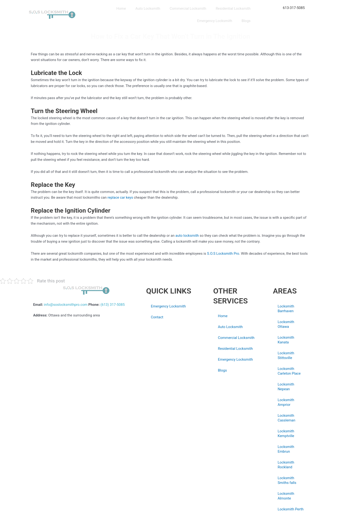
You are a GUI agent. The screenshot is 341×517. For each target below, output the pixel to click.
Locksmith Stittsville (286, 355)
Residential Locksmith (233, 8)
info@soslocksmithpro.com (65, 304)
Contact (157, 317)
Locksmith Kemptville (286, 433)
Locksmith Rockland (286, 464)
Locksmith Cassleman (286, 417)
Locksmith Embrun (286, 449)
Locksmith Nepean (286, 386)
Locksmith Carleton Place (289, 371)
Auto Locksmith (147, 8)
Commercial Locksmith (188, 8)
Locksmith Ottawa (286, 324)
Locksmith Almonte (286, 495)
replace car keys (120, 197)
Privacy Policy (157, 341)
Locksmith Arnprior (286, 402)
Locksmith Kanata (286, 339)
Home (121, 8)
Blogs (246, 21)
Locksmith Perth (290, 509)
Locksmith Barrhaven (286, 308)
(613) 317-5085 (112, 304)
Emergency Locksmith (214, 21)
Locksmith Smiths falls (287, 480)
